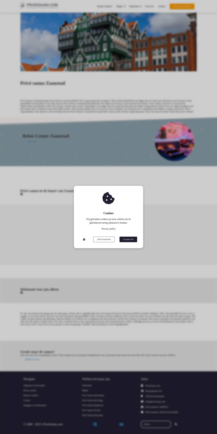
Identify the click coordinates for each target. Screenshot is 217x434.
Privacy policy (109, 228)
